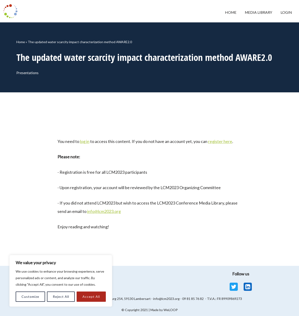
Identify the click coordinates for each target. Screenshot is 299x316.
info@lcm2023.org (104, 211)
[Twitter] (234, 287)
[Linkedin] (248, 287)
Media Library (257, 12)
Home (228, 12)
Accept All (91, 297)
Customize (30, 297)
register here (220, 141)
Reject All (61, 297)
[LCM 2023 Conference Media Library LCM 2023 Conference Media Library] (12, 11)
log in (84, 141)
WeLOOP (171, 310)
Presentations (28, 73)
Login (286, 12)
